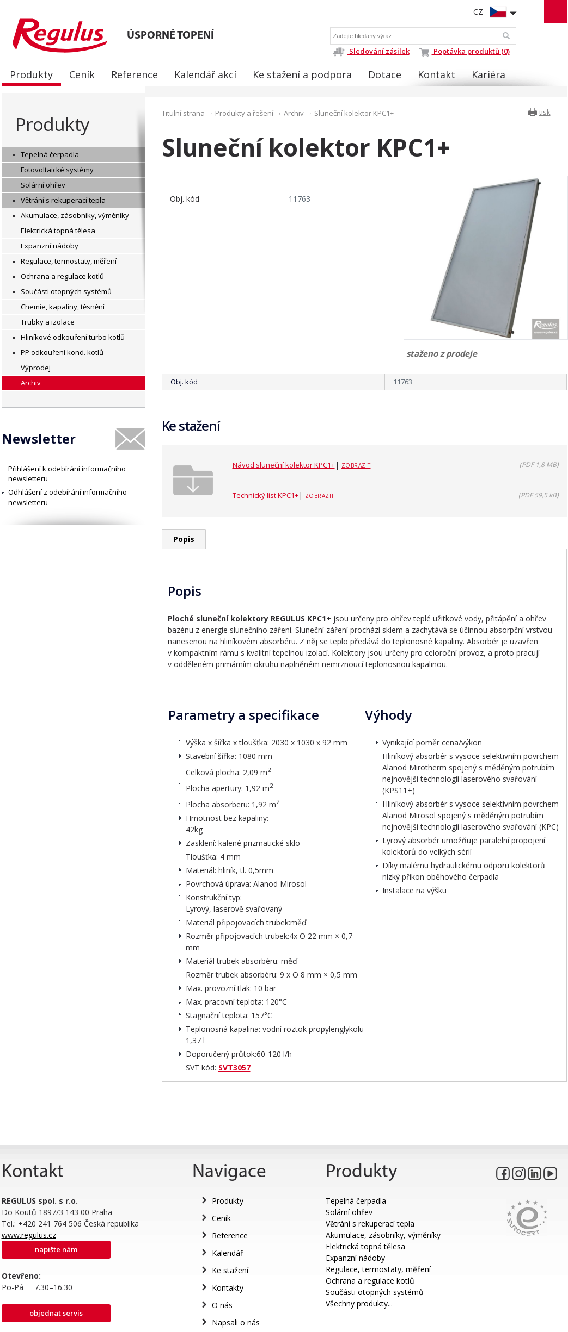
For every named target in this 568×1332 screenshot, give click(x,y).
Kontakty (227, 1288)
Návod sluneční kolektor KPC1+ (284, 465)
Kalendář (227, 1253)
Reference (230, 1235)
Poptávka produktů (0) (464, 51)
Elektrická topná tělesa (365, 1246)
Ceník (221, 1218)
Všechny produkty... (359, 1303)
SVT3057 (234, 1067)
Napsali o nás (236, 1322)
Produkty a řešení (244, 113)
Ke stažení (230, 1270)
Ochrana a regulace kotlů (370, 1280)
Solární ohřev (349, 1212)
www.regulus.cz (29, 1235)
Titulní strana (183, 113)
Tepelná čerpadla (356, 1201)
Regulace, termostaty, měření (378, 1269)
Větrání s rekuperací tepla (370, 1223)
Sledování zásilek (371, 51)
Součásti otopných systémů (375, 1292)
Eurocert (526, 1217)
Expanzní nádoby (355, 1258)
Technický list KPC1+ (265, 495)
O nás (222, 1305)
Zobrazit (356, 465)
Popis (183, 539)
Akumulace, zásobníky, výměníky (383, 1235)
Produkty (52, 124)
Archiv (294, 113)
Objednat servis (56, 1313)
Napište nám (56, 1249)
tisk (545, 112)
